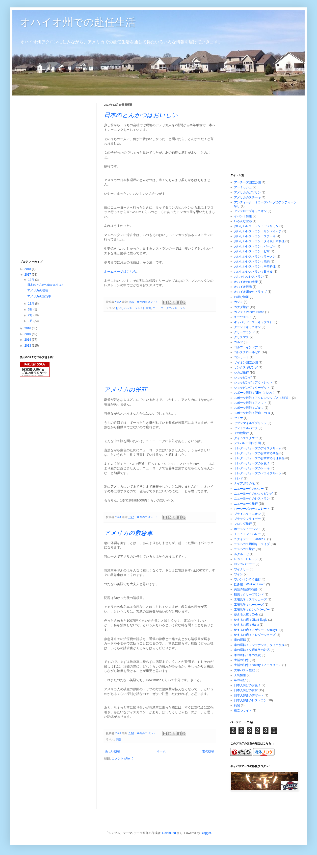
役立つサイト (243, 710)
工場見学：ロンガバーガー (252, 609)
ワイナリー (241, 569)
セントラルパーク (246, 428)
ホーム (161, 751)
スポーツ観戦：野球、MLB (252, 413)
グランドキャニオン (247, 327)
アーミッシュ (243, 187)
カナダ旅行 (241, 307)
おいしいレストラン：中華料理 (255, 266)
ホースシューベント (247, 529)
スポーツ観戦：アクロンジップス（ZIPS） (262, 398)
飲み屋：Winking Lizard (249, 584)
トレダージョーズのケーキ (252, 468)
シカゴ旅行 (241, 372)
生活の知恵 (241, 660)
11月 (31, 303)
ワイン (238, 574)
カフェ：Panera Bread (249, 312)
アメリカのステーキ (247, 197)
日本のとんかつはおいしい (141, 115)
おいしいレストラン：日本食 (133, 308)
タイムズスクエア (246, 438)
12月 (31, 280)
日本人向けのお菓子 (247, 685)
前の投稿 (208, 751)
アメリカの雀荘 (125, 389)
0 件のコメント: (147, 301)
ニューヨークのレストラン (169, 308)
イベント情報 (243, 216)
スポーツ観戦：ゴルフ (249, 407)
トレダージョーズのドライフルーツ (258, 473)
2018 (28, 269)
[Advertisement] (160, 349)
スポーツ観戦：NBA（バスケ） (255, 392)
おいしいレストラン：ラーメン (255, 256)
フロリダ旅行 (243, 523)
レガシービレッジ (246, 559)
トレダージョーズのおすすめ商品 (256, 453)
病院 (118, 739)
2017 (28, 274)
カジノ (238, 302)
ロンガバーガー (244, 564)
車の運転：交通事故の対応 (252, 650)
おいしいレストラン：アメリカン (256, 226)
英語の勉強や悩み (246, 589)
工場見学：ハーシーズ (249, 604)
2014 (28, 339)
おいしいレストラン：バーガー (255, 246)
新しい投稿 (112, 751)
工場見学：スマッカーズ (250, 599)
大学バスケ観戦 (244, 670)
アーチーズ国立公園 (247, 182)
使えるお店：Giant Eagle (250, 619)
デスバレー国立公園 (247, 443)
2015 (28, 334)
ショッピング (243, 377)
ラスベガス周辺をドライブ (252, 544)
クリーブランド (244, 332)
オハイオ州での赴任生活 (78, 22)
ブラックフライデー (247, 519)
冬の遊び (240, 680)
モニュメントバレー (247, 534)
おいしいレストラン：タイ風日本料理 (259, 241)
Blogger (206, 833)
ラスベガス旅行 (244, 549)
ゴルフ (238, 342)
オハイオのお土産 (246, 282)
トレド (238, 478)
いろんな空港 (243, 221)
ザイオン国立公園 (246, 362)
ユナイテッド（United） (250, 539)
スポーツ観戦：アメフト (250, 402)
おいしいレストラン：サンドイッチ (258, 231)
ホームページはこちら (120, 271)
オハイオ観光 (243, 286)
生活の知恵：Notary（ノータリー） (257, 665)
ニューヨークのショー (249, 488)
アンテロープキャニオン (250, 211)
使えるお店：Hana (246, 624)
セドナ (238, 418)
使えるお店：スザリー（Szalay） (256, 630)
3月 (30, 309)
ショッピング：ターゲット (252, 387)
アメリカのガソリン (247, 192)
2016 (28, 328)
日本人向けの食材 (246, 690)
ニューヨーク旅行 (246, 503)
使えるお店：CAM (246, 614)
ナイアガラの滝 (244, 483)
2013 (28, 345)
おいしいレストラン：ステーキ (255, 236)
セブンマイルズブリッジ (250, 423)
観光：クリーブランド (249, 594)
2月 (30, 315)
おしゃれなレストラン (249, 276)
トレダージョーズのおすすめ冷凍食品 (259, 458)
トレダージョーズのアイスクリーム (258, 448)
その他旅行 (241, 433)
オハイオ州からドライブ (250, 291)
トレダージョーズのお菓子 (252, 463)
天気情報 (240, 675)
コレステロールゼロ (247, 352)
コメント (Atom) (122, 758)
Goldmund (169, 833)
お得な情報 (241, 297)
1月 (30, 321)
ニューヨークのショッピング (253, 493)
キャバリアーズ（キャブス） (253, 322)
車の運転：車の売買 (247, 655)
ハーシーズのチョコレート (252, 508)
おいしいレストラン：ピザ (252, 251)
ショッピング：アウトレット (253, 382)
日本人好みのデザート (249, 695)
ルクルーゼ (241, 554)
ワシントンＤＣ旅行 (247, 579)
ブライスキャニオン (247, 514)
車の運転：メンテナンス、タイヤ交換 (259, 645)
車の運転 (240, 639)
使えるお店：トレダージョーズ (255, 635)
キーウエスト (243, 317)
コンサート (241, 357)
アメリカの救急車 (128, 532)
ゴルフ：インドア (246, 347)
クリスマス (241, 337)
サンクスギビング (246, 367)
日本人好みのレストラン (250, 700)
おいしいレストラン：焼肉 (252, 261)
